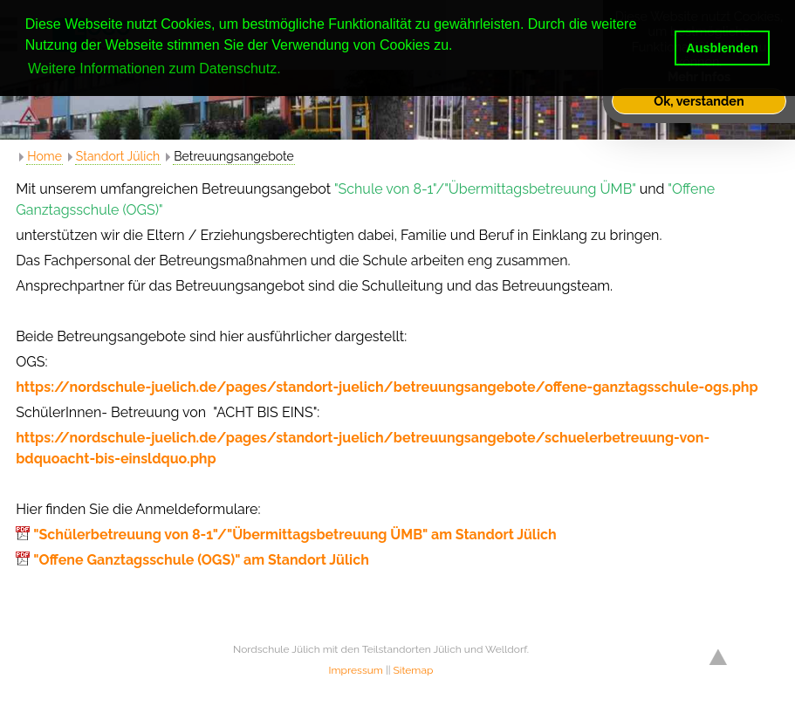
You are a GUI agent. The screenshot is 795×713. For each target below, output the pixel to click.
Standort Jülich (118, 156)
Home (44, 156)
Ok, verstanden (699, 100)
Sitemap (414, 670)
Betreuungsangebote (234, 156)
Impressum (356, 670)
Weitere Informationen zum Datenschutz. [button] (154, 68)
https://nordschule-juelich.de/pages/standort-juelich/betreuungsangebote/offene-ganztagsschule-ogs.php (386, 387)
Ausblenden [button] (721, 48)
